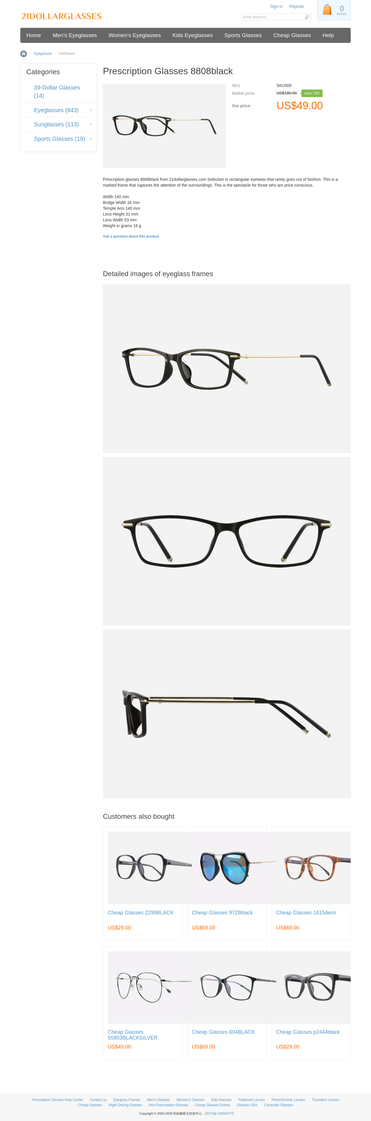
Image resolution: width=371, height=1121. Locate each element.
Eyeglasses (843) (56, 110)
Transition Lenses (325, 1100)
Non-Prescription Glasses (168, 1105)
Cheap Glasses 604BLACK (223, 1032)
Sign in (276, 6)
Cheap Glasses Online (212, 1105)
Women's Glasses (190, 1100)
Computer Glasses (278, 1105)
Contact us (98, 1100)
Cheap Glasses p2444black (308, 1032)
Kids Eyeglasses (192, 35)
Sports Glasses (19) (59, 139)
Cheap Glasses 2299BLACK (141, 913)
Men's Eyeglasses (75, 35)
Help (328, 35)
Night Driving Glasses (125, 1105)
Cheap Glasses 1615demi (306, 913)
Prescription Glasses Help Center (57, 1100)
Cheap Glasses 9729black (222, 913)
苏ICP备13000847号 (219, 1113)
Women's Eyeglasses (134, 35)
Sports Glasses (243, 35)
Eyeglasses (43, 54)
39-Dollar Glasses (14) (57, 91)
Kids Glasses (221, 1100)
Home (33, 35)
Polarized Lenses (251, 1100)
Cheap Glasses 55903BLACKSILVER (133, 1035)
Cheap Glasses (292, 35)
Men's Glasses (158, 1100)
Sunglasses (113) (56, 124)
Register (296, 6)
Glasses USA (247, 1105)
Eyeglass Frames (126, 1100)
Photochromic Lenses (288, 1100)
